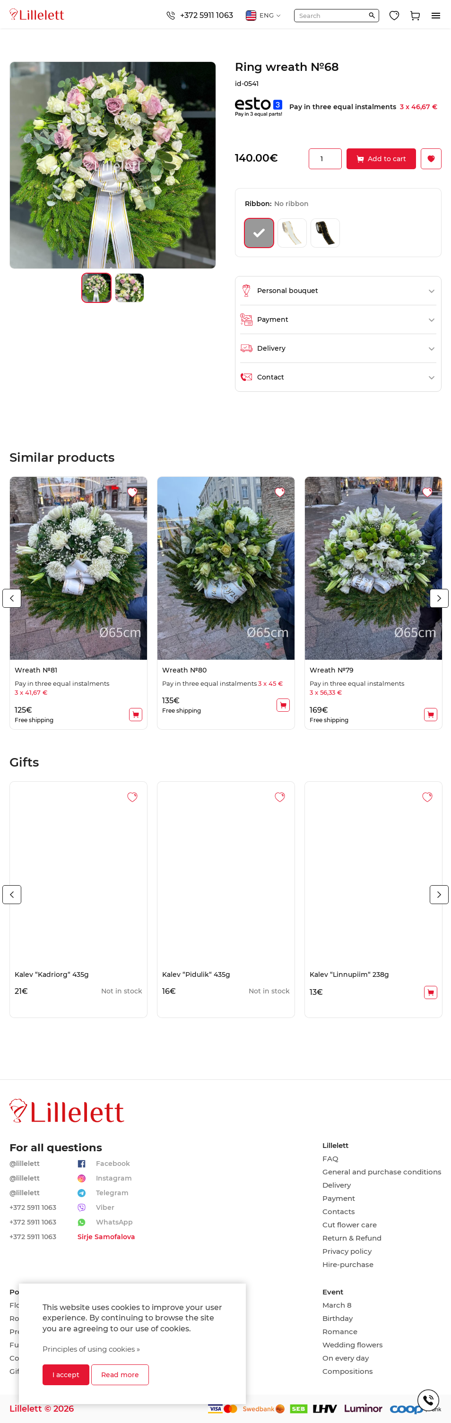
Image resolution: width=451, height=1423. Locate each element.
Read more (120, 1375)
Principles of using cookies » (91, 1349)
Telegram (112, 1193)
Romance (339, 1332)
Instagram (114, 1178)
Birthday (337, 1318)
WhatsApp (114, 1222)
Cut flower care (349, 1225)
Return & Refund (352, 1238)
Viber (105, 1207)
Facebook (113, 1163)
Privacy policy (347, 1251)
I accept (65, 1375)
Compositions (347, 1371)
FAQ (330, 1159)
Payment (338, 1198)
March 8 (337, 1305)
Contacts (338, 1211)
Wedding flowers (352, 1345)
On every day (345, 1358)
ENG (263, 15)
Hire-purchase (347, 1264)
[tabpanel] (78, 602)
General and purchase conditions (382, 1172)
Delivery (336, 1185)
